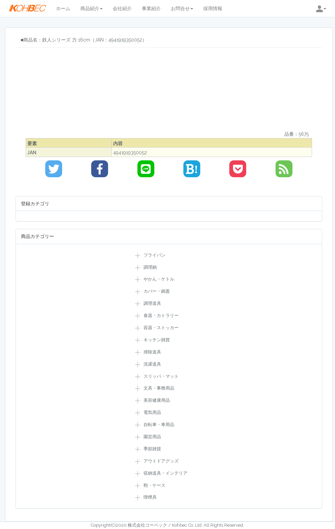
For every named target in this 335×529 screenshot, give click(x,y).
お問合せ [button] (182, 8)
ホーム (63, 8)
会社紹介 (122, 8)
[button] (321, 8)
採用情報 (212, 8)
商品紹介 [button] (91, 8)
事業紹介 (151, 8)
